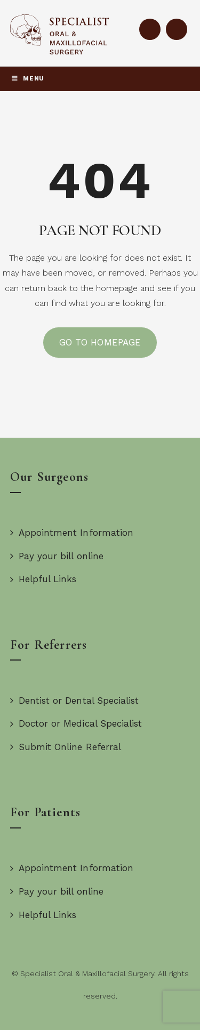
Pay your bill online (56, 556)
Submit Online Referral (65, 747)
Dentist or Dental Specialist (74, 700)
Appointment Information (71, 532)
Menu (27, 78)
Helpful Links (43, 579)
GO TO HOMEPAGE (100, 342)
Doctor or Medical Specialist (76, 723)
